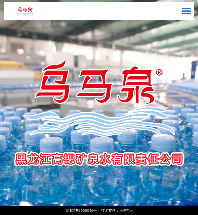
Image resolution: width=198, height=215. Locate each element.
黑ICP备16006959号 (81, 210)
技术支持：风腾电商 (117, 210)
